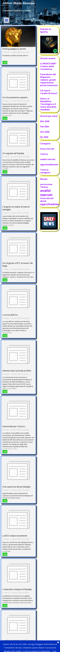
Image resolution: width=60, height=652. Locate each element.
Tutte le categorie (45, 171)
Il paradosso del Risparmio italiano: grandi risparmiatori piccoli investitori (49, 80)
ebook (43, 201)
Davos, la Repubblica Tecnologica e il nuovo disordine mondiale (48, 104)
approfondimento (49, 164)
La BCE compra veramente (14, 535)
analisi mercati (47, 159)
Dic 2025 (44, 137)
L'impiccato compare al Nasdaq (16, 589)
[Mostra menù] (6, 20)
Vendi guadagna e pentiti (14, 48)
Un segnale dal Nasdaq (13, 153)
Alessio (14, 52)
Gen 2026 (44, 131)
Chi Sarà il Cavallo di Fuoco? (48, 92)
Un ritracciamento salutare (15, 97)
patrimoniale (46, 184)
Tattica (6, 52)
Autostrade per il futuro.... (14, 426)
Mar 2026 (44, 121)
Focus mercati (47, 148)
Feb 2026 (44, 126)
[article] (18, 45)
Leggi (5, 62)
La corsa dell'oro (10, 314)
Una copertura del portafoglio (16, 486)
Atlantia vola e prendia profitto (16, 370)
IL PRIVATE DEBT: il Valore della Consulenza (48, 66)
